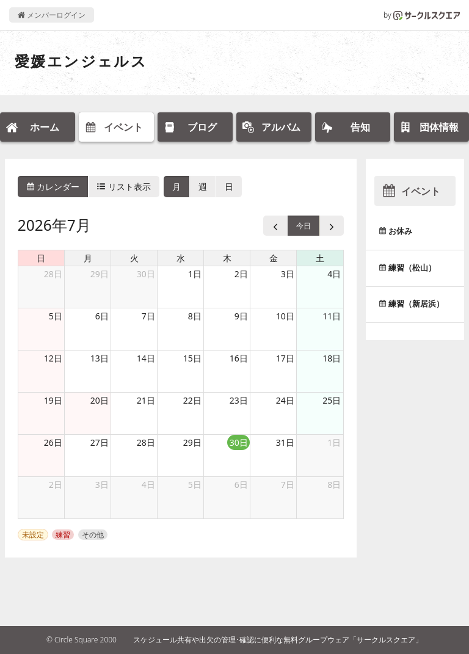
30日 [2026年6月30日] (146, 274)
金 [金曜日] (273, 258)
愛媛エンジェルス (81, 61)
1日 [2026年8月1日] (334, 442)
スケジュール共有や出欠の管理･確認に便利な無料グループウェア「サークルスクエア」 (278, 639)
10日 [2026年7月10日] (285, 316)
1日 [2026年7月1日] (195, 274)
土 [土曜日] (320, 258)
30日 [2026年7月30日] (239, 442)
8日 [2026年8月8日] (334, 484)
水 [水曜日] (180, 258)
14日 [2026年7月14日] (146, 358)
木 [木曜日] (227, 258)
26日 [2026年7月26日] (53, 442)
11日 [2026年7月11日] (331, 316)
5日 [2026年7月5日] (55, 316)
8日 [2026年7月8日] (195, 316)
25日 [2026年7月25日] (331, 400)
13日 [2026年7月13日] (99, 358)
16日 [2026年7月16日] (239, 358)
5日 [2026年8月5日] (195, 484)
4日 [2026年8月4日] (148, 484)
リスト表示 (124, 186)
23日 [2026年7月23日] (239, 400)
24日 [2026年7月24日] (285, 400)
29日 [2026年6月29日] (99, 274)
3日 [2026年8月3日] (102, 484)
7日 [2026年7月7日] (148, 316)
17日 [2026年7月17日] (285, 358)
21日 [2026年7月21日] (146, 400)
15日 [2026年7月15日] (192, 358)
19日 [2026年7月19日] (53, 400)
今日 (303, 225)
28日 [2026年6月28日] (53, 274)
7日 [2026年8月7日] (287, 484)
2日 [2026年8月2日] (55, 484)
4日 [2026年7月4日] (334, 274)
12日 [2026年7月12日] (53, 358)
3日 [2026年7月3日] (287, 274)
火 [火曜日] (134, 258)
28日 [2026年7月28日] (146, 442)
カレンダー (53, 186)
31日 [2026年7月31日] (285, 442)
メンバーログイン (51, 15)
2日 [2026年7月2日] (241, 274)
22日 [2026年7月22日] (192, 400)
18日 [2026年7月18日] (331, 358)
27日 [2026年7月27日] (99, 442)
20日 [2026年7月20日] (99, 400)
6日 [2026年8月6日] (241, 484)
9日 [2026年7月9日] (241, 316)
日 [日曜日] (41, 258)
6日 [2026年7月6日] (102, 316)
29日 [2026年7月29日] (192, 442)
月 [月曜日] (88, 258)
